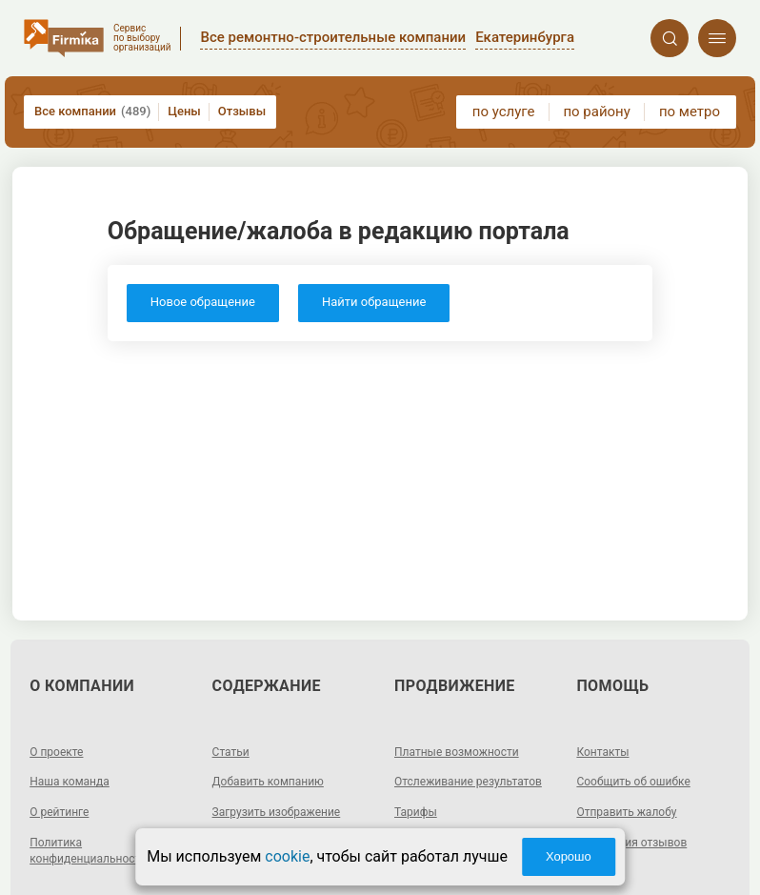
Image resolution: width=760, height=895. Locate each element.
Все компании (92, 111)
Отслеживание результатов (468, 781)
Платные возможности (456, 752)
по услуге (503, 111)
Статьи (231, 752)
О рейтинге (59, 812)
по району (596, 111)
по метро (689, 111)
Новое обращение (202, 302)
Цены (184, 111)
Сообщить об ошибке (633, 781)
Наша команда (70, 781)
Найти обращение (374, 302)
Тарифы (415, 812)
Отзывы (242, 111)
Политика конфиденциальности (88, 850)
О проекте (56, 752)
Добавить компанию (268, 781)
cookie (287, 856)
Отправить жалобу (626, 812)
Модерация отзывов (631, 842)
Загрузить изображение (276, 812)
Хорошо (568, 856)
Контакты (602, 752)
